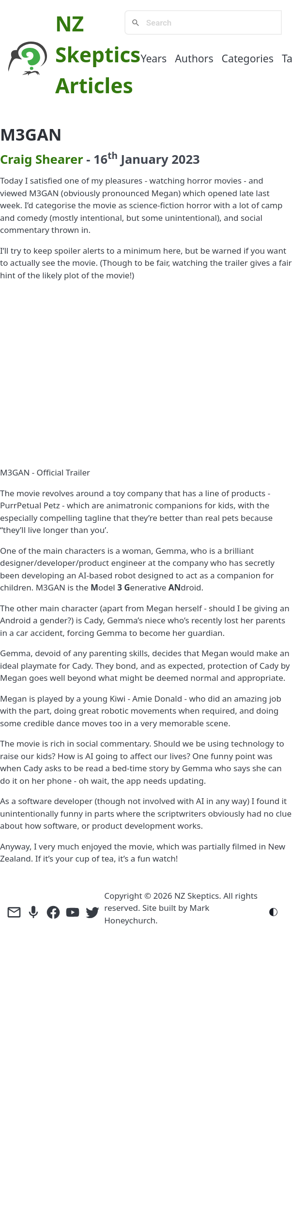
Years (153, 58)
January (145, 159)
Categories (248, 58)
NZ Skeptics (196, 895)
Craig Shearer (41, 159)
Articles (94, 85)
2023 (185, 159)
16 (105, 159)
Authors (194, 58)
